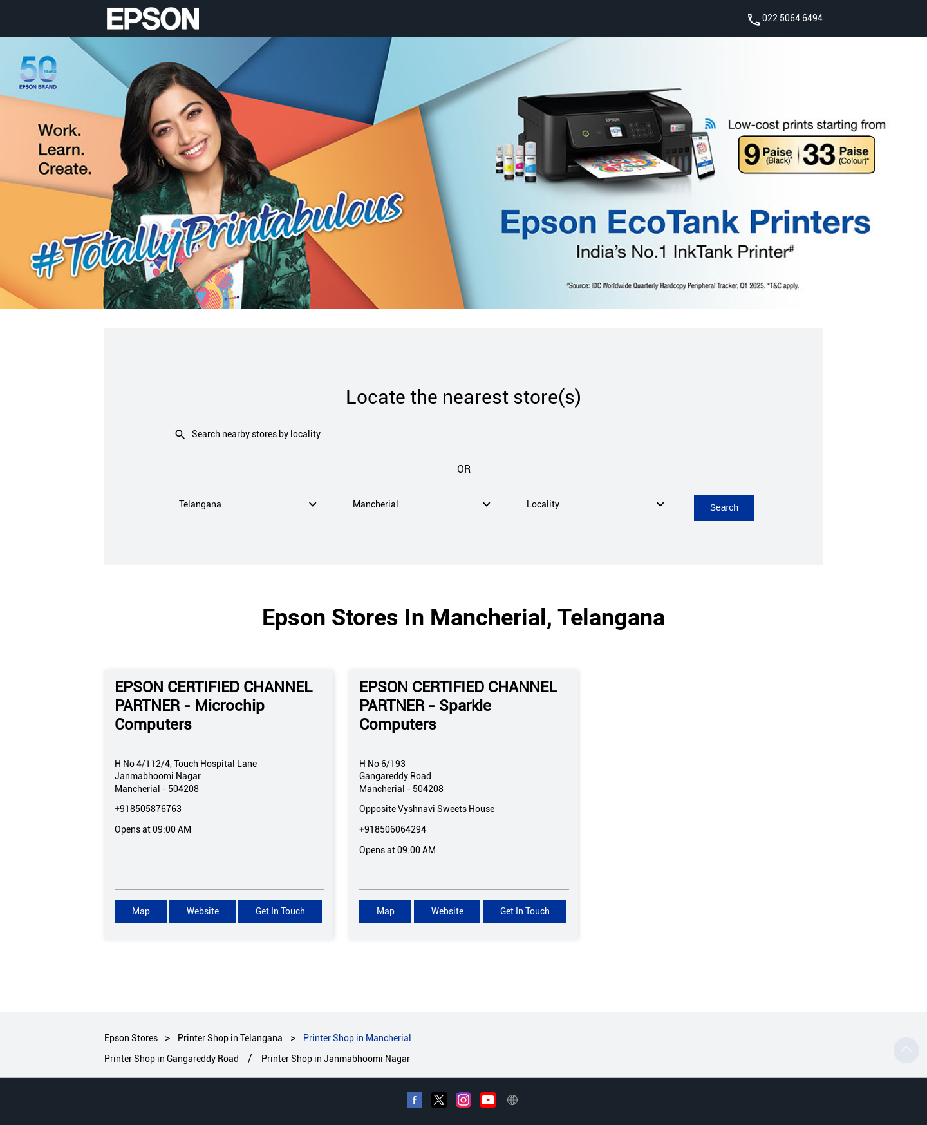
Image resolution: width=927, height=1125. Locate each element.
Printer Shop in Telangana (230, 1037)
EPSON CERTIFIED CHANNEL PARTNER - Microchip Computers (213, 705)
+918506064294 (392, 829)
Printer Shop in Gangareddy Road (171, 1059)
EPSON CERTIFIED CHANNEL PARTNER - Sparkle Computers (458, 705)
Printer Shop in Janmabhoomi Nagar (335, 1059)
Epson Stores (132, 1037)
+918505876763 (148, 808)
